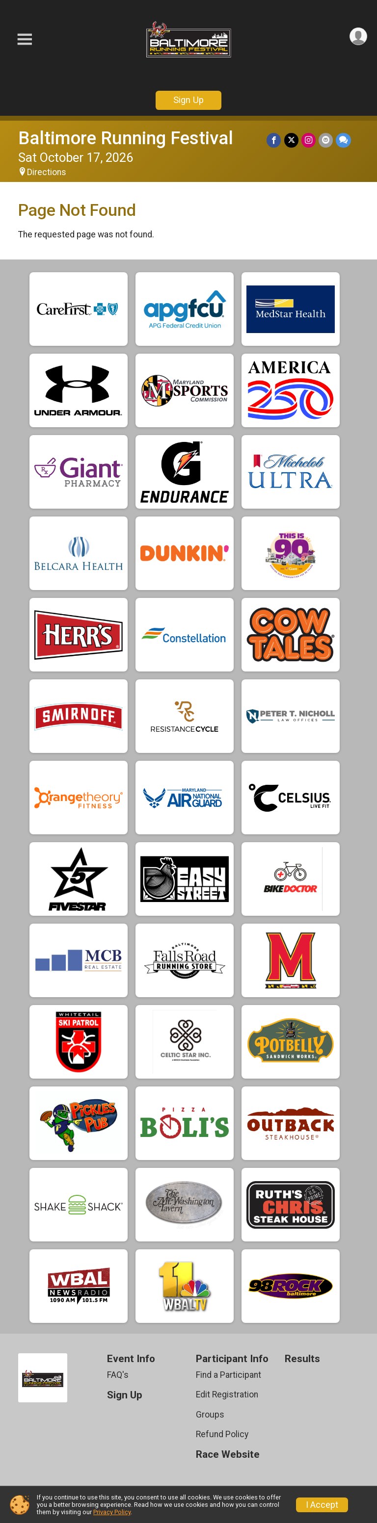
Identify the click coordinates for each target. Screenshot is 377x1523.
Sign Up (188, 100)
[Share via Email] (326, 140)
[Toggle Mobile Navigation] (24, 39)
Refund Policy (222, 1434)
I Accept (322, 1505)
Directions (46, 172)
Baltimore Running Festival (125, 138)
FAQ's (118, 1375)
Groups (210, 1415)
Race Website (228, 1454)
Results (302, 1359)
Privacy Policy (112, 1512)
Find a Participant (228, 1375)
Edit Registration (227, 1394)
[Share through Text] (343, 140)
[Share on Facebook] (274, 140)
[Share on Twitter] (291, 140)
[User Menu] (358, 36)
